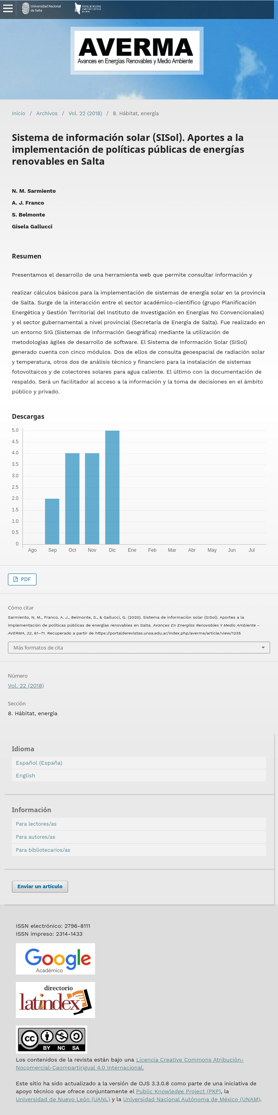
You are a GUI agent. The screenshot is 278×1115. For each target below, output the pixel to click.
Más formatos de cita (38, 647)
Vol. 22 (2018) (85, 113)
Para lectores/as (36, 824)
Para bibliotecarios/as (43, 850)
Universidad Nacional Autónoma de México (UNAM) (191, 1099)
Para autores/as (35, 837)
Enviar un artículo (40, 886)
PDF (25, 579)
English (25, 775)
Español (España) (39, 763)
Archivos (46, 113)
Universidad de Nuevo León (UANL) (63, 1099)
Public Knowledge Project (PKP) (178, 1091)
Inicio (18, 113)
